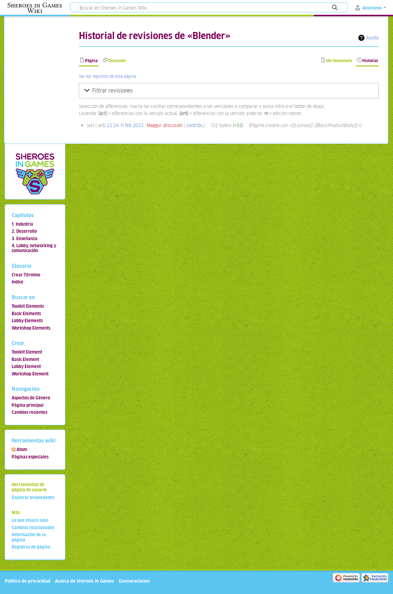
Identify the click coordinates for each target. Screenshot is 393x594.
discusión (173, 125)
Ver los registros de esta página (107, 76)
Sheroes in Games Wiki (34, 8)
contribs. (195, 125)
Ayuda (372, 38)
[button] (228, 90)
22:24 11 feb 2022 (125, 125)
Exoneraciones (134, 581)
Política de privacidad (27, 581)
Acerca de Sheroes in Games (84, 581)
